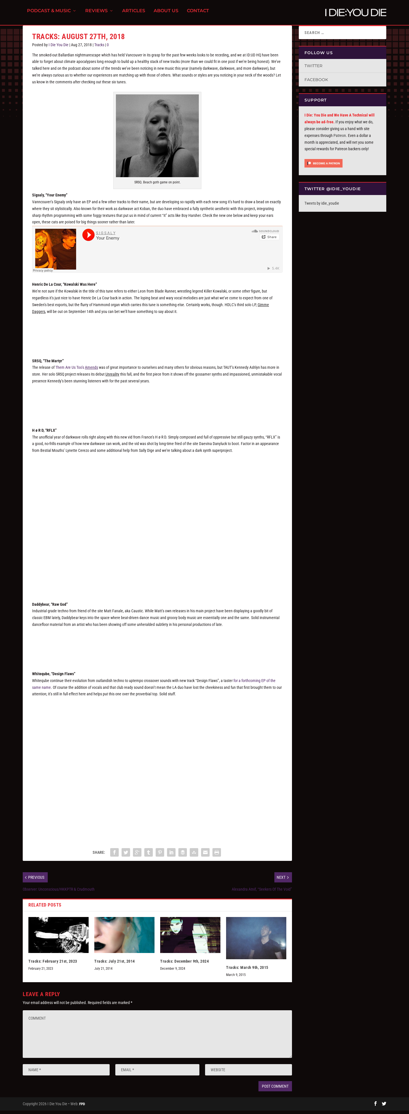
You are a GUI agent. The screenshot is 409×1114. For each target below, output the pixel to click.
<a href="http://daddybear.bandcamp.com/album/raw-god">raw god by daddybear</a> (157, 649)
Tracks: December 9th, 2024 (184, 964)
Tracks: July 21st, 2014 (114, 964)
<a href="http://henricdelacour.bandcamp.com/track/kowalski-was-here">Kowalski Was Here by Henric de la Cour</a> (157, 335)
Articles (133, 14)
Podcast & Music (49, 14)
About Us (166, 14)
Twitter (313, 69)
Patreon (339, 139)
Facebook (316, 83)
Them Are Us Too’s (76, 370)
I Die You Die (58, 48)
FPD (82, 1107)
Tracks (99, 48)
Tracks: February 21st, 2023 (52, 964)
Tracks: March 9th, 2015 (247, 971)
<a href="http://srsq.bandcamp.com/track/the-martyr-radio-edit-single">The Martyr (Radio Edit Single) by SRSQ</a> (157, 405)
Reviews (96, 14)
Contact (198, 14)
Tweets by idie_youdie (321, 206)
